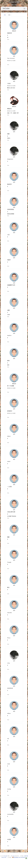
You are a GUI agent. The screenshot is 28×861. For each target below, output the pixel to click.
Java (14, 856)
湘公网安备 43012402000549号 (20, 857)
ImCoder (6, 8)
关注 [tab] (5, 15)
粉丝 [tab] (9, 15)
